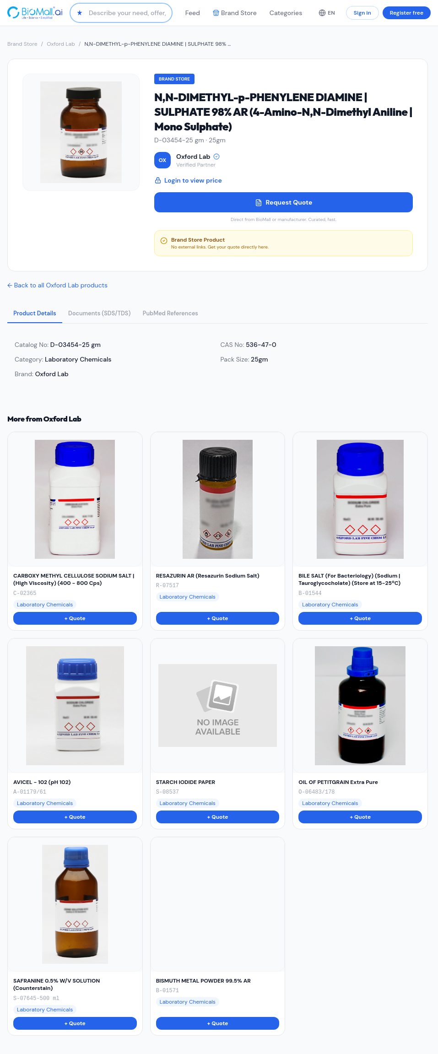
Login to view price (188, 180)
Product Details (38, 314)
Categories (286, 13)
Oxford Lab (61, 44)
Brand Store (235, 13)
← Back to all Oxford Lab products (57, 285)
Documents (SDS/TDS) (111, 314)
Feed (192, 13)
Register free (406, 12)
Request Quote (284, 202)
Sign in (362, 12)
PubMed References (191, 314)
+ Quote (75, 619)
